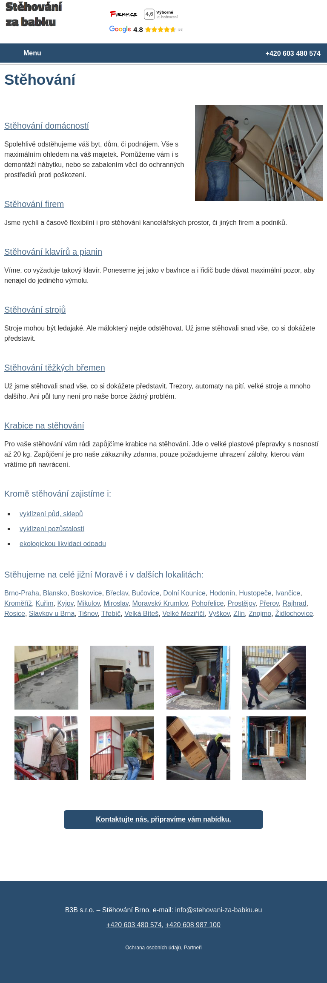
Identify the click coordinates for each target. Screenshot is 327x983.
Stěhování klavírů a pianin (53, 251)
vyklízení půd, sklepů (51, 513)
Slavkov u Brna (52, 613)
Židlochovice (294, 613)
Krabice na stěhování (44, 425)
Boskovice (86, 593)
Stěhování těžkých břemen (54, 367)
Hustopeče (255, 593)
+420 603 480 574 (293, 53)
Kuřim (45, 603)
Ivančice (288, 593)
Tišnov (88, 613)
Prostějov (241, 603)
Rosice (14, 613)
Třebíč (110, 613)
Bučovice (145, 593)
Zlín (239, 613)
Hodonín (222, 593)
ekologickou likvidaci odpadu (63, 543)
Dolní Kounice (184, 593)
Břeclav (117, 593)
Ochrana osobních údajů (153, 948)
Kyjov (65, 603)
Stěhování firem (34, 204)
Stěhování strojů (35, 309)
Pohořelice (208, 603)
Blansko (55, 593)
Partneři (193, 948)
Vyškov (219, 613)
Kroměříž (18, 603)
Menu (32, 53)
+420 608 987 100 (192, 924)
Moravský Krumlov (160, 603)
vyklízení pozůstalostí (52, 528)
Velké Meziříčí (183, 613)
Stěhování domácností (46, 125)
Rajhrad (295, 603)
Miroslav (115, 603)
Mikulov (88, 603)
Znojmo (260, 613)
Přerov (269, 603)
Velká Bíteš (141, 613)
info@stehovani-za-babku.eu (218, 910)
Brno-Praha (21, 593)
